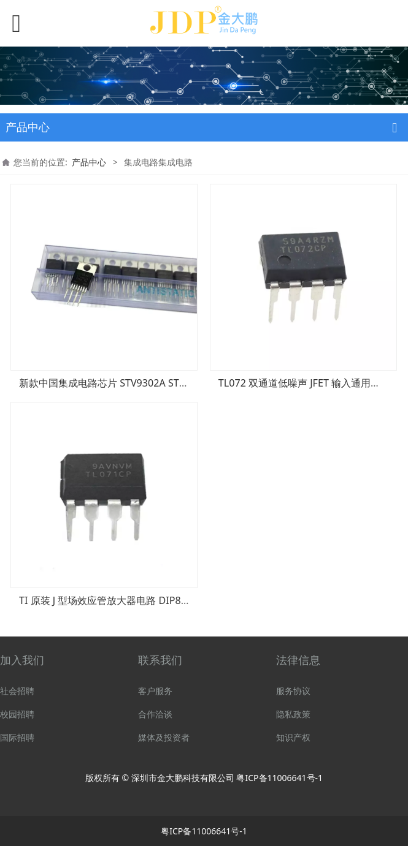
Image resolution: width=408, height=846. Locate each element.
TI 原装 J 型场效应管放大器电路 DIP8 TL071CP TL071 (136, 600)
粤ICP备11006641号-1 (279, 778)
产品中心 (89, 162)
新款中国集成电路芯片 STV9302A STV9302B (116, 383)
